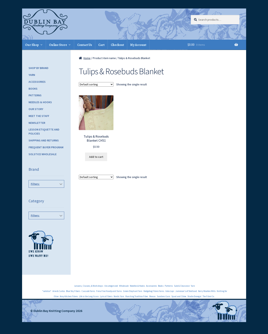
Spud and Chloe (178, 296)
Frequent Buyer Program (46, 147)
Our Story (36, 109)
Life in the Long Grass (89, 296)
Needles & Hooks (40, 102)
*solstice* (46, 291)
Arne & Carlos (58, 291)
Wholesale (124, 285)
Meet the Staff (39, 116)
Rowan (152, 296)
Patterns (35, 95)
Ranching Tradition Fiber (136, 296)
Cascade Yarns (88, 291)
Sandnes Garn (163, 296)
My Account (138, 45)
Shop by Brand (38, 68)
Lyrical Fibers (106, 296)
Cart (101, 45)
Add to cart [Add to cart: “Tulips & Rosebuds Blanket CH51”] (96, 157)
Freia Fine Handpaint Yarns (109, 291)
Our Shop (32, 45)
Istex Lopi (169, 291)
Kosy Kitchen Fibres (69, 296)
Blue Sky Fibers (73, 291)
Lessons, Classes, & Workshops (88, 285)
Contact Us (84, 45)
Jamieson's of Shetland (186, 291)
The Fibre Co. (209, 296)
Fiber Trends (45, 193)
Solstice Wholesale (43, 154)
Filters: (35, 184)
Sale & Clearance (182, 285)
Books (33, 88)
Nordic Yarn (119, 296)
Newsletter (37, 123)
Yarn (32, 75)
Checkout (117, 45)
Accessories (37, 82)
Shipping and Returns (44, 140)
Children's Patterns (45, 225)
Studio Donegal (194, 296)
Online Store (58, 45)
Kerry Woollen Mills (207, 291)
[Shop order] (96, 84)
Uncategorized (111, 285)
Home (87, 58)
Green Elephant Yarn (132, 291)
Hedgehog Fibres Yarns (153, 291)
